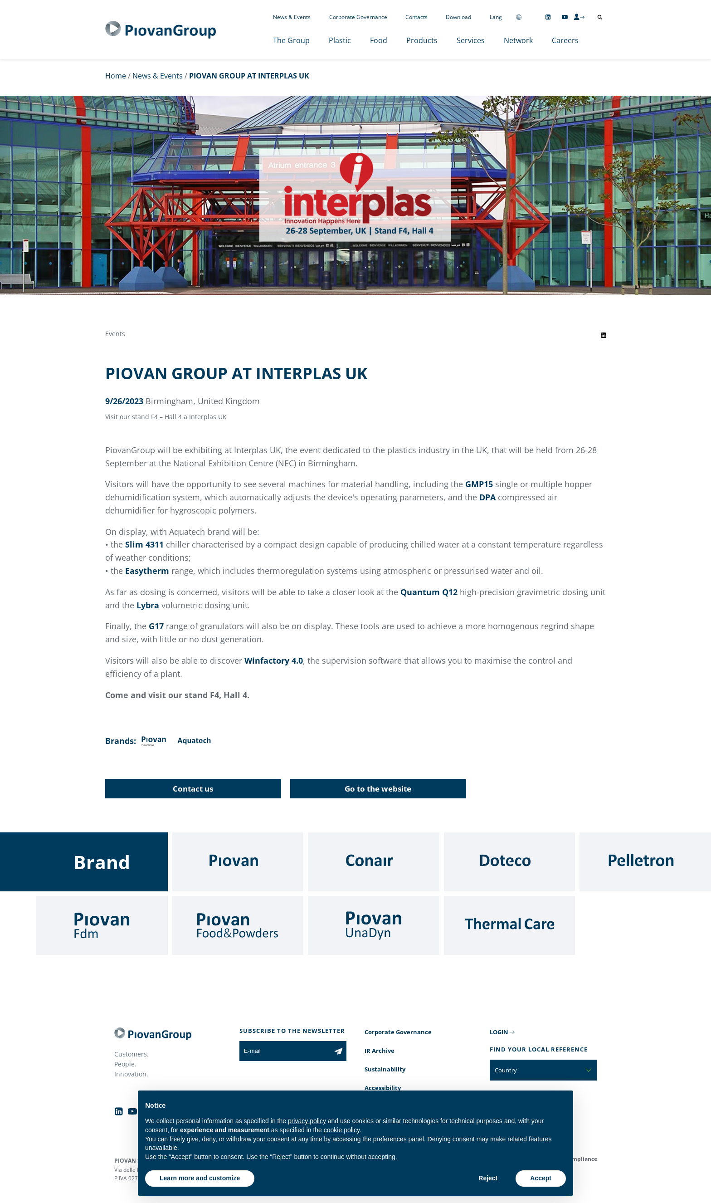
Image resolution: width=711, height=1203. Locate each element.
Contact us (193, 788)
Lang (496, 17)
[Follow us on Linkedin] (548, 17)
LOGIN (499, 1032)
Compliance (581, 1159)
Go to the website (378, 788)
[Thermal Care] (509, 925)
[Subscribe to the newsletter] (338, 1051)
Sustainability (385, 1069)
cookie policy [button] (342, 1130)
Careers (565, 40)
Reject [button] (487, 1178)
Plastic (340, 40)
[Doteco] (509, 861)
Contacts (416, 17)
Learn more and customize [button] (200, 1178)
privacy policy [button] (307, 1121)
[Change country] (518, 17)
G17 (156, 626)
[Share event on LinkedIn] (603, 335)
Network (518, 40)
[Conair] (373, 861)
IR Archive (379, 1051)
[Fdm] (102, 925)
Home (115, 76)
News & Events (292, 17)
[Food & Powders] (238, 925)
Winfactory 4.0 (273, 660)
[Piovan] (238, 861)
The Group (291, 40)
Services (471, 40)
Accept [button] (540, 1178)
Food (378, 40)
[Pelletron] (645, 861)
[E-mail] (285, 1051)
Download (458, 17)
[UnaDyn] (373, 925)
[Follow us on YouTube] (565, 17)
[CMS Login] (579, 16)
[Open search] (600, 17)
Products (422, 40)
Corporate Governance (358, 17)
